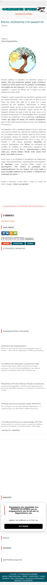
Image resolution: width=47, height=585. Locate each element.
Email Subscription (15, 576)
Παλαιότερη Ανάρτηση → (36, 206)
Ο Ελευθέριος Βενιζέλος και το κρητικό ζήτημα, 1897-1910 (21, 422)
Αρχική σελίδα (22, 206)
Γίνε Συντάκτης (28, 580)
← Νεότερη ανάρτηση (9, 206)
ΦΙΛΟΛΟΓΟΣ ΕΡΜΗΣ (29, 574)
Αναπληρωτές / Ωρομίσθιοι (10, 430)
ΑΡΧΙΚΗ (6, 243)
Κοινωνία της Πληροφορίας (35, 578)
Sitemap (4, 576)
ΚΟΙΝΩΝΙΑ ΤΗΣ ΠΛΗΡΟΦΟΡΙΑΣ (13, 346)
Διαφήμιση (17, 580)
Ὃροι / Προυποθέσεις (17, 578)
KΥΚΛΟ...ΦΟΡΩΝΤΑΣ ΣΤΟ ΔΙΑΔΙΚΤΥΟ (22, 22)
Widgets (24, 576)
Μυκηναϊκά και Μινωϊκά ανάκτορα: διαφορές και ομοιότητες (22, 384)
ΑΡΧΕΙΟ (30, 243)
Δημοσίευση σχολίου (8, 221)
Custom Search (33, 576)
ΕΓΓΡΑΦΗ (23, 526)
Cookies (42, 576)
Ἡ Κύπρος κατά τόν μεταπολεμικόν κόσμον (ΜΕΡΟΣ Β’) (21, 404)
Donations (5, 578)
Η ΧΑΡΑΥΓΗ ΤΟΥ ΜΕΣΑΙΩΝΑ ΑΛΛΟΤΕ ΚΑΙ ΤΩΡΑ (20, 364)
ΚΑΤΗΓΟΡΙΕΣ (18, 243)
